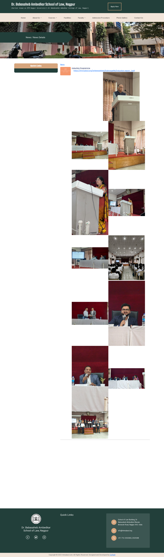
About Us (36, 18)
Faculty (81, 18)
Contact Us (139, 17)
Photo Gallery (123, 17)
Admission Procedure (101, 17)
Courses (52, 18)
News (62, 65)
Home (24, 17)
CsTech (112, 555)
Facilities (68, 17)
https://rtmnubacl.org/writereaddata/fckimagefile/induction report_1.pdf (104, 70)
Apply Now (115, 7)
